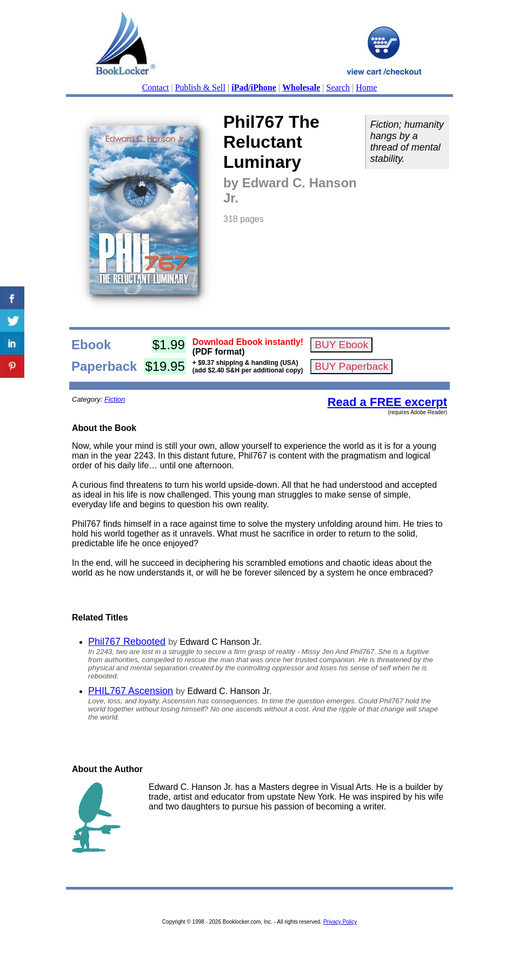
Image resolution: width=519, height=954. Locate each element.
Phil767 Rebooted (126, 641)
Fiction (114, 399)
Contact (155, 87)
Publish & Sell (200, 87)
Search (338, 87)
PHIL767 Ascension (130, 690)
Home (366, 87)
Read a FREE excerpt (387, 402)
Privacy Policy (340, 922)
